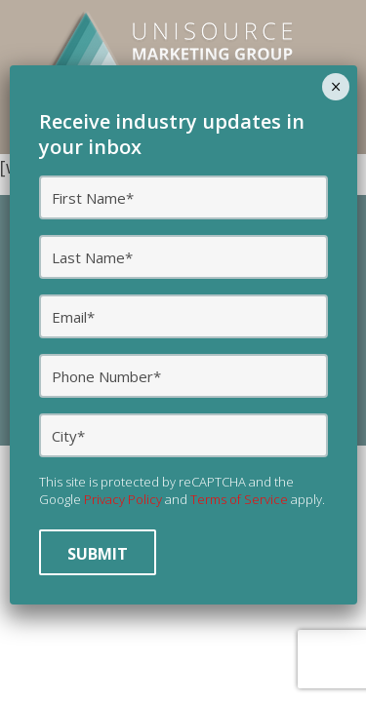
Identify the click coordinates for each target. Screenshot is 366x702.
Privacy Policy (123, 499)
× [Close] (336, 87)
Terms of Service (239, 499)
